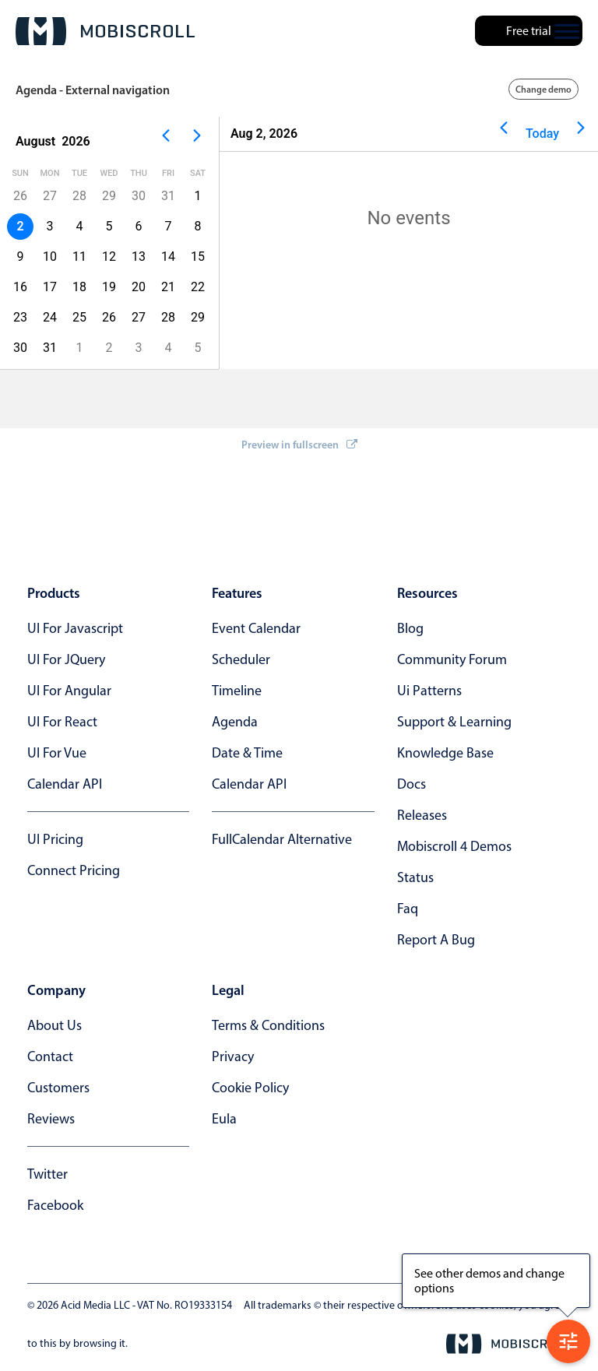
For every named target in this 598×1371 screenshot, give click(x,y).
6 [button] (138, 226)
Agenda (235, 721)
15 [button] (198, 256)
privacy (233, 1056)
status (415, 877)
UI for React (62, 721)
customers (58, 1087)
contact (50, 1056)
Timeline (237, 690)
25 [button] (79, 317)
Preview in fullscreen (299, 445)
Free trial (528, 30)
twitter (47, 1174)
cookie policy (250, 1087)
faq (407, 908)
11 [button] (79, 256)
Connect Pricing (73, 870)
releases (422, 815)
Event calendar (256, 628)
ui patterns (429, 690)
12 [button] (109, 256)
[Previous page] (165, 141)
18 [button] (79, 286)
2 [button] (109, 347)
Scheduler (241, 659)
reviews (51, 1118)
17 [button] (50, 286)
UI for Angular (69, 690)
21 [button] (168, 286)
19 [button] (109, 286)
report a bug (436, 939)
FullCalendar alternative (282, 839)
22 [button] (198, 286)
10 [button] (50, 256)
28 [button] (79, 195)
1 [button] (198, 195)
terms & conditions (268, 1025)
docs (411, 784)
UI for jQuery (66, 659)
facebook (55, 1205)
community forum (452, 659)
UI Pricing (55, 839)
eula (224, 1118)
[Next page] (197, 141)
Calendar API (64, 784)
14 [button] (168, 256)
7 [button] (168, 226)
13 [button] (139, 256)
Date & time (247, 752)
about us (54, 1025)
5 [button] (109, 226)
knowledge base (445, 752)
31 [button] (168, 195)
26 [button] (109, 317)
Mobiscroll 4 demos (454, 846)
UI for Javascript (75, 628)
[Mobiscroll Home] (105, 31)
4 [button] (79, 226)
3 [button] (50, 226)
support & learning (454, 721)
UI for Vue (56, 752)
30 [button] (139, 195)
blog (410, 628)
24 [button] (50, 317)
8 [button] (198, 226)
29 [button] (109, 195)
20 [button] (139, 286)
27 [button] (50, 195)
